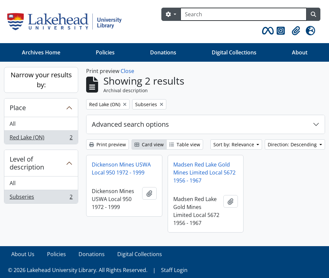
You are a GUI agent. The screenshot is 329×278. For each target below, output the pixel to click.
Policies (105, 52)
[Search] (243, 14)
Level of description (27, 163)
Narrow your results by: (41, 79)
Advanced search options (130, 124)
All (13, 123)
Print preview (107, 144)
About (299, 52)
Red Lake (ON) (41, 138)
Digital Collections (234, 52)
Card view (149, 144)
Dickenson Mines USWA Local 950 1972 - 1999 (121, 168)
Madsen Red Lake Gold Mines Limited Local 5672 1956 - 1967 (204, 172)
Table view (184, 144)
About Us (22, 254)
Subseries (41, 198)
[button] (266, 31)
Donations (163, 52)
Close (127, 71)
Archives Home (41, 52)
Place (18, 107)
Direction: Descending (293, 144)
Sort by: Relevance (234, 144)
